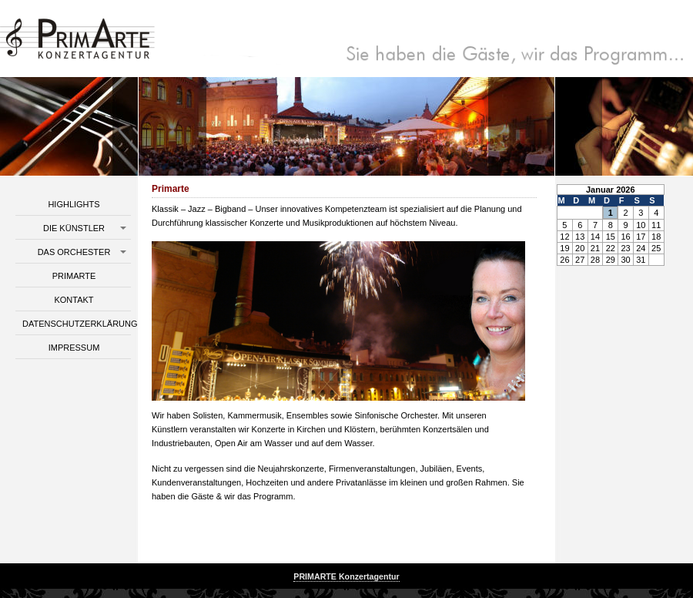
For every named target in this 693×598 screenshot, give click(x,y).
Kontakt (73, 299)
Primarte (74, 276)
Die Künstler (74, 228)
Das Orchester (74, 252)
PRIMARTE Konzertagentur (346, 576)
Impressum (74, 347)
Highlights (73, 204)
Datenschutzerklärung (76, 323)
